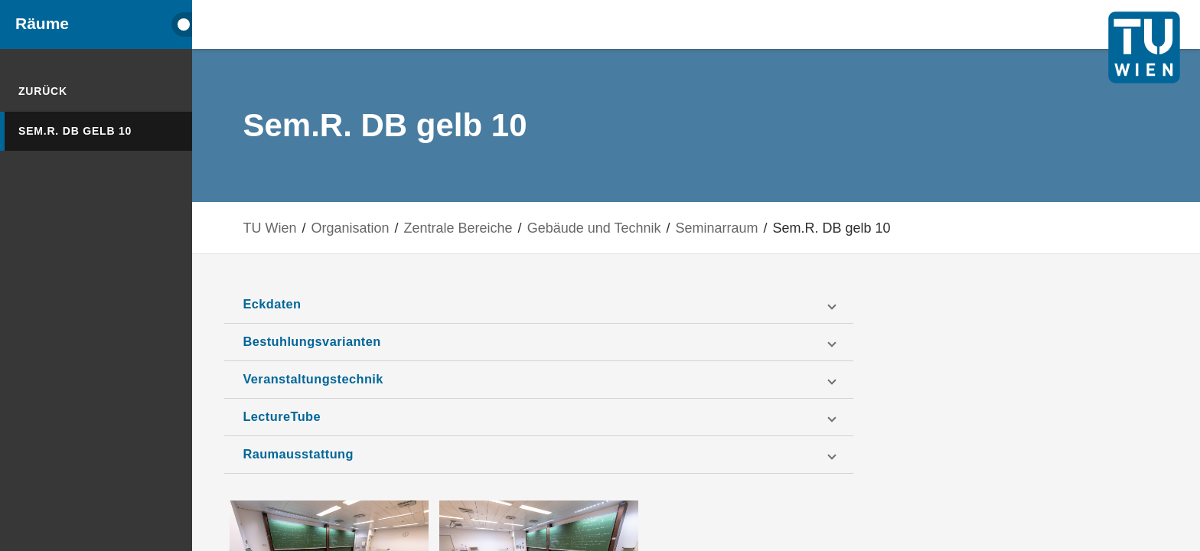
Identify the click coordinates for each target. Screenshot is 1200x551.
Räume (42, 24)
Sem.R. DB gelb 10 (75, 131)
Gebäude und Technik (627, 228)
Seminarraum (750, 228)
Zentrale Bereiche (491, 228)
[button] (561, 304)
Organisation (383, 228)
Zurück (42, 91)
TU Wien (303, 228)
